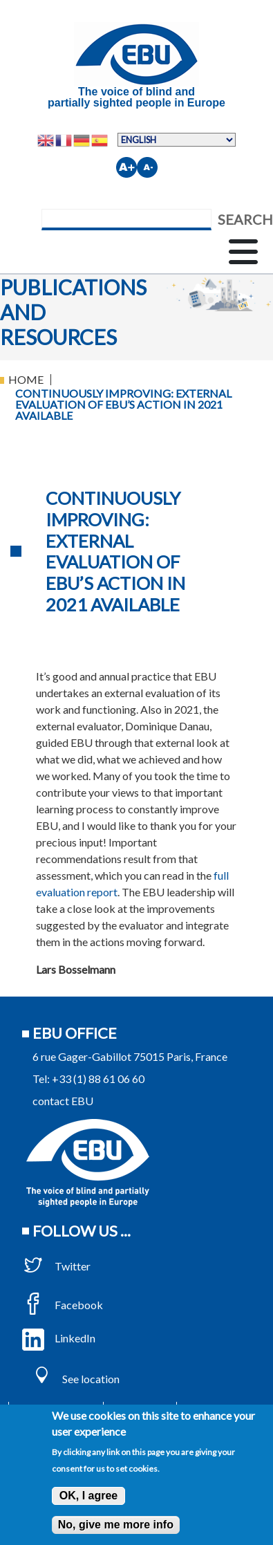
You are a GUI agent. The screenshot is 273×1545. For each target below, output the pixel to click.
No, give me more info (115, 1524)
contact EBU (62, 1100)
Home (26, 379)
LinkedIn (58, 1337)
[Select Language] (176, 140)
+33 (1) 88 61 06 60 (98, 1078)
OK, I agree (88, 1495)
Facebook (62, 1304)
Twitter (56, 1266)
